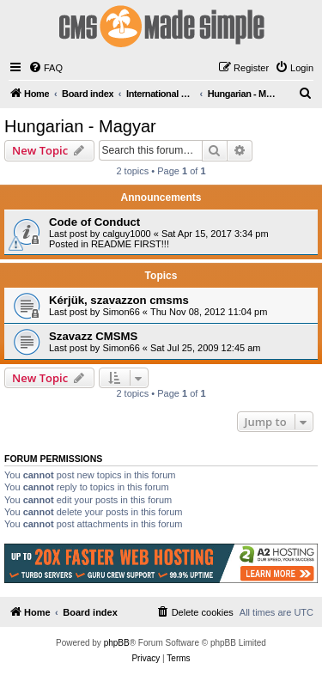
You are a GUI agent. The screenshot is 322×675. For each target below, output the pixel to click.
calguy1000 (126, 233)
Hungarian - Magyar (80, 126)
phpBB (117, 643)
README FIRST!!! (130, 244)
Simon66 (120, 312)
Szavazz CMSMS (93, 336)
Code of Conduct (94, 222)
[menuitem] (45, 68)
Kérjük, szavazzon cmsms (119, 300)
